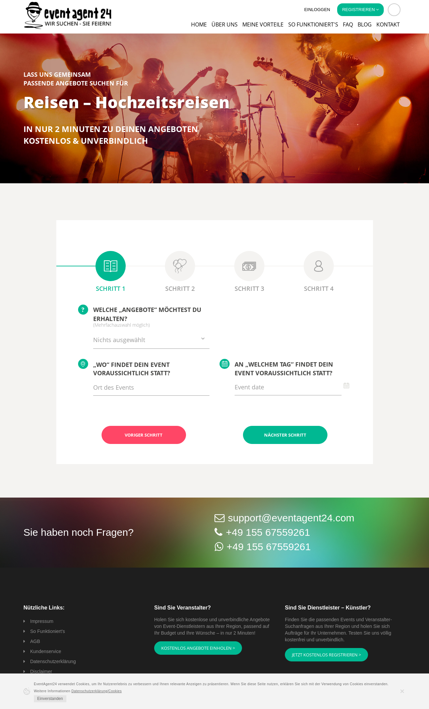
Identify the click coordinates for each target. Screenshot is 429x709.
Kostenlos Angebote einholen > (198, 648)
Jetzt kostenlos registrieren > (326, 655)
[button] (394, 9)
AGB (35, 641)
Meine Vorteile (263, 24)
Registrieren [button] (360, 9)
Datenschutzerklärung (53, 661)
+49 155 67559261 (268, 532)
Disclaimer (41, 671)
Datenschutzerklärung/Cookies (96, 691)
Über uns (224, 24)
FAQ (348, 24)
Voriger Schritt (144, 435)
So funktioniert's (313, 24)
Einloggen (317, 9)
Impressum (41, 621)
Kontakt (388, 24)
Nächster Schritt (285, 435)
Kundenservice (45, 651)
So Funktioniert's (47, 631)
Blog (365, 24)
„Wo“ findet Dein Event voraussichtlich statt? (124, 368)
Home (199, 24)
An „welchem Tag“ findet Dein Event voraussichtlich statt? (276, 368)
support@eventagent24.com (291, 517)
